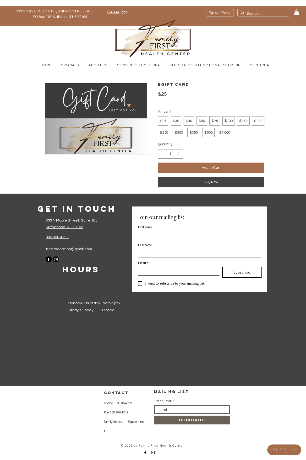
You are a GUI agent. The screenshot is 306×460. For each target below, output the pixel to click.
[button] (296, 12)
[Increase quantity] (178, 153)
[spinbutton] (170, 153)
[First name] (198, 235)
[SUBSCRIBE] (192, 420)
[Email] (177, 271)
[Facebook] (49, 259)
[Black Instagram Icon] (153, 452)
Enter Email (163, 401)
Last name (145, 245)
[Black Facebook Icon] (145, 452)
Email (143, 263)
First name (145, 227)
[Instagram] (56, 259)
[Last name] (198, 253)
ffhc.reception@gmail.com (69, 249)
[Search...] (263, 13)
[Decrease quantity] (162, 153)
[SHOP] (284, 449)
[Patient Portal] (220, 12)
